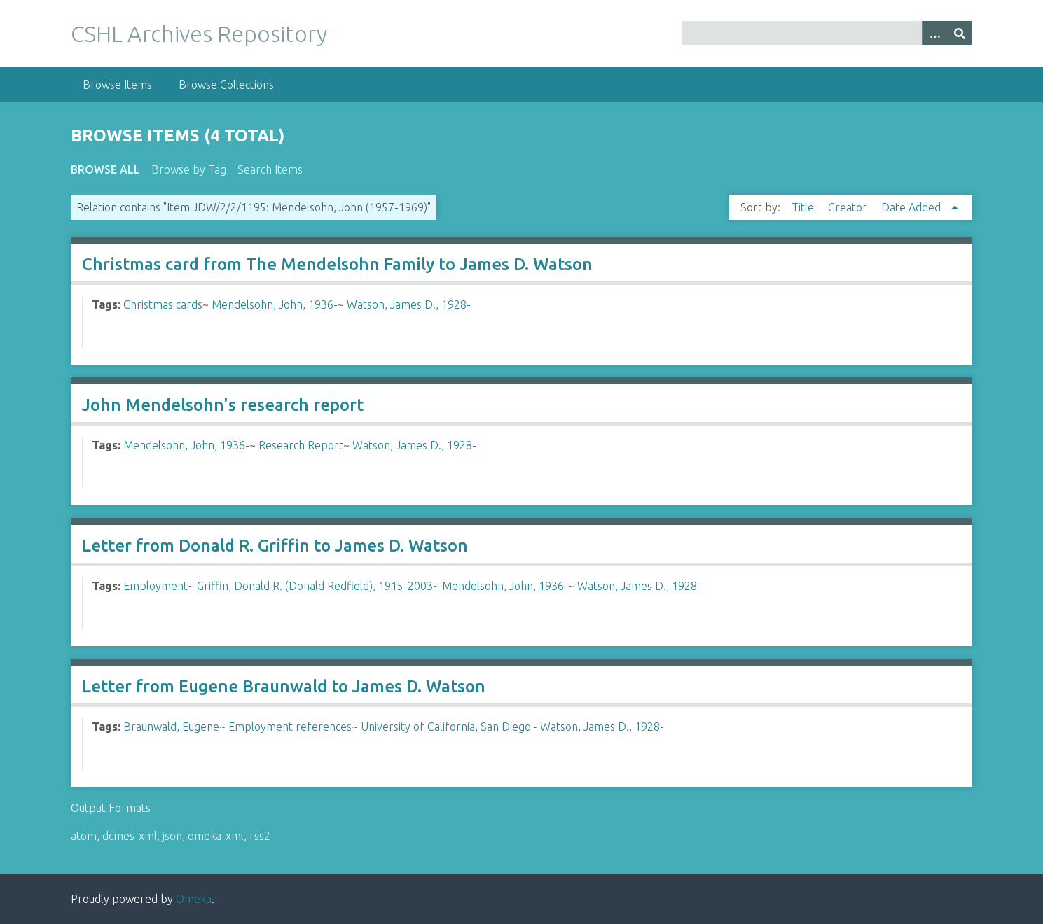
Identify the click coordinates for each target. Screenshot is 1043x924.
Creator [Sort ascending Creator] (849, 207)
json (172, 836)
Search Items (270, 169)
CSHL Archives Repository (199, 33)
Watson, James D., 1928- (409, 304)
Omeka (194, 898)
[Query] (827, 33)
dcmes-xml (129, 836)
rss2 (259, 836)
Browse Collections (226, 84)
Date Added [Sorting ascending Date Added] (912, 207)
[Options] (934, 33)
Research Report (300, 445)
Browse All (105, 169)
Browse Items (117, 84)
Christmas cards (162, 304)
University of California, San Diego (446, 726)
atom (84, 836)
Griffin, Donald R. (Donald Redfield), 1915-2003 (315, 586)
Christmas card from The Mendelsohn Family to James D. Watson (337, 264)
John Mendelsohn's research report (223, 405)
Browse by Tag (188, 169)
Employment (155, 586)
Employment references (290, 726)
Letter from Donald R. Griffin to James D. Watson (275, 545)
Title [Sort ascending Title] (804, 207)
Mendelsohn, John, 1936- (275, 304)
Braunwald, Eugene (171, 726)
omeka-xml (216, 836)
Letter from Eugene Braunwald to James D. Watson (283, 686)
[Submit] (959, 33)
